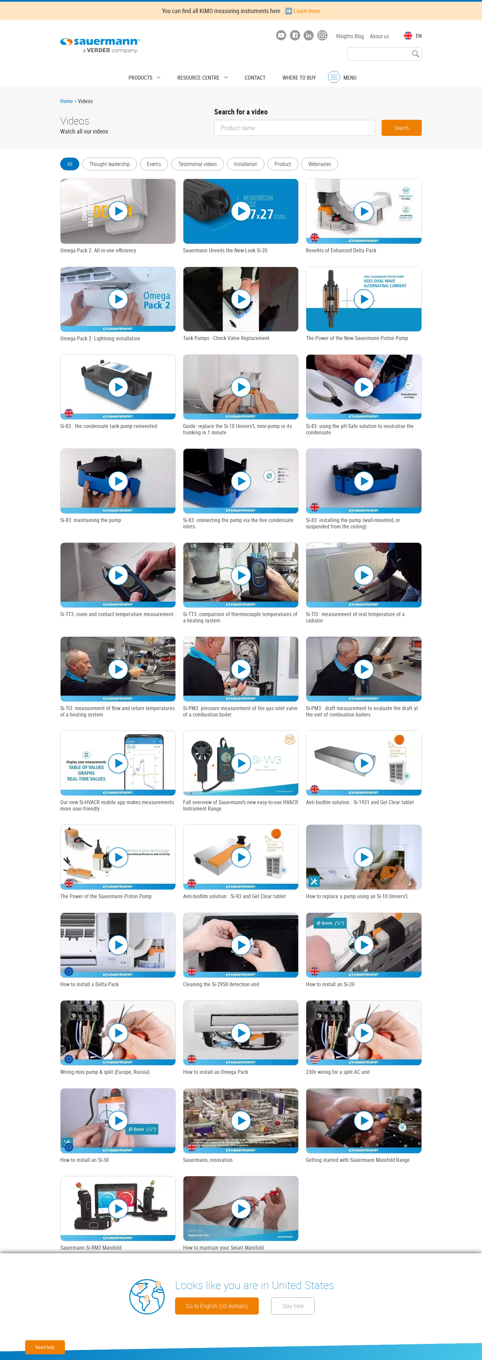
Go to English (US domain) (226, 1305)
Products (152, 75)
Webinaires (331, 164)
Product (292, 164)
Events (158, 164)
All (69, 164)
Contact (249, 75)
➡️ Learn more (302, 11)
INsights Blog (348, 36)
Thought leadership (111, 164)
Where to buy (287, 75)
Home (66, 101)
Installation (253, 164)
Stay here (323, 1305)
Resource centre (201, 75)
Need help (45, 1347)
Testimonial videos (203, 164)
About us (379, 36)
